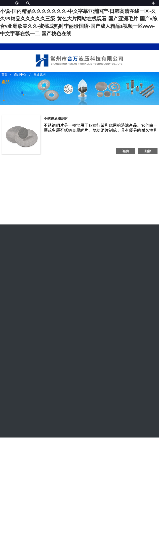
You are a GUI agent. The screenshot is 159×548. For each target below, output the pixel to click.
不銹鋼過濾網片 (56, 118)
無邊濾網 (39, 74)
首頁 (4, 74)
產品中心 (20, 74)
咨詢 (125, 151)
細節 (148, 151)
